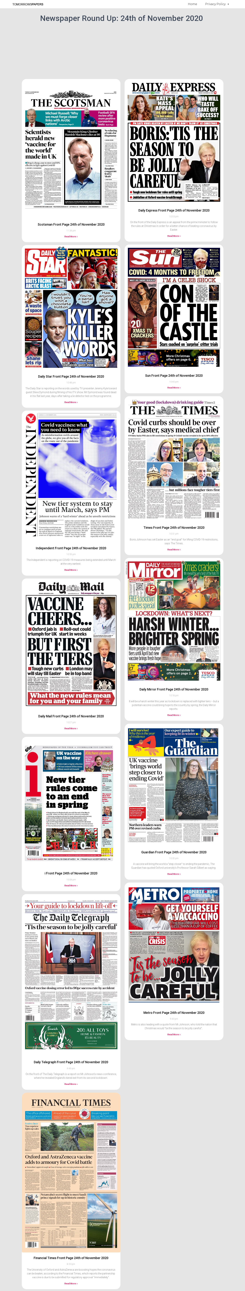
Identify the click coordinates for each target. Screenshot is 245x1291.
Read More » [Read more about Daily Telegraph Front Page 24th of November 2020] (71, 1084)
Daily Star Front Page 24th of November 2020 (71, 376)
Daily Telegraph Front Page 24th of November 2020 (71, 1062)
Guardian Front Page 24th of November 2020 (173, 852)
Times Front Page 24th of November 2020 (173, 527)
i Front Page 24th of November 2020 (71, 873)
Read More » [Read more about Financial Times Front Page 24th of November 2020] (71, 1283)
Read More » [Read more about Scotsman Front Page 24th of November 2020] (71, 236)
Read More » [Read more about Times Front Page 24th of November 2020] (174, 549)
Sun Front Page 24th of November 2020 (174, 375)
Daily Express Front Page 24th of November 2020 (174, 210)
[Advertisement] (122, 50)
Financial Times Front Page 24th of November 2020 (71, 1258)
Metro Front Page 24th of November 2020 (173, 1013)
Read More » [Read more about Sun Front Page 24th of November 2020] (174, 387)
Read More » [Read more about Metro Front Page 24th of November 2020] (174, 1034)
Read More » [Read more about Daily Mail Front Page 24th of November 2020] (71, 728)
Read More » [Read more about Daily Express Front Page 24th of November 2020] (174, 236)
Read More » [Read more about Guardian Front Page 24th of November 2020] (174, 874)
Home (192, 4)
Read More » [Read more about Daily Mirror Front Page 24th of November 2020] (174, 715)
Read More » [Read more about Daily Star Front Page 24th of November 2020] (71, 402)
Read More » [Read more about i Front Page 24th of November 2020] (71, 885)
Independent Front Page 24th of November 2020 (71, 548)
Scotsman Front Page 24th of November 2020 (71, 224)
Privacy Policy (217, 4)
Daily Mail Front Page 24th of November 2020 (71, 716)
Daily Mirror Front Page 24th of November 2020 (174, 689)
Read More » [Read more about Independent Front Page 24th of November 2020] (71, 570)
